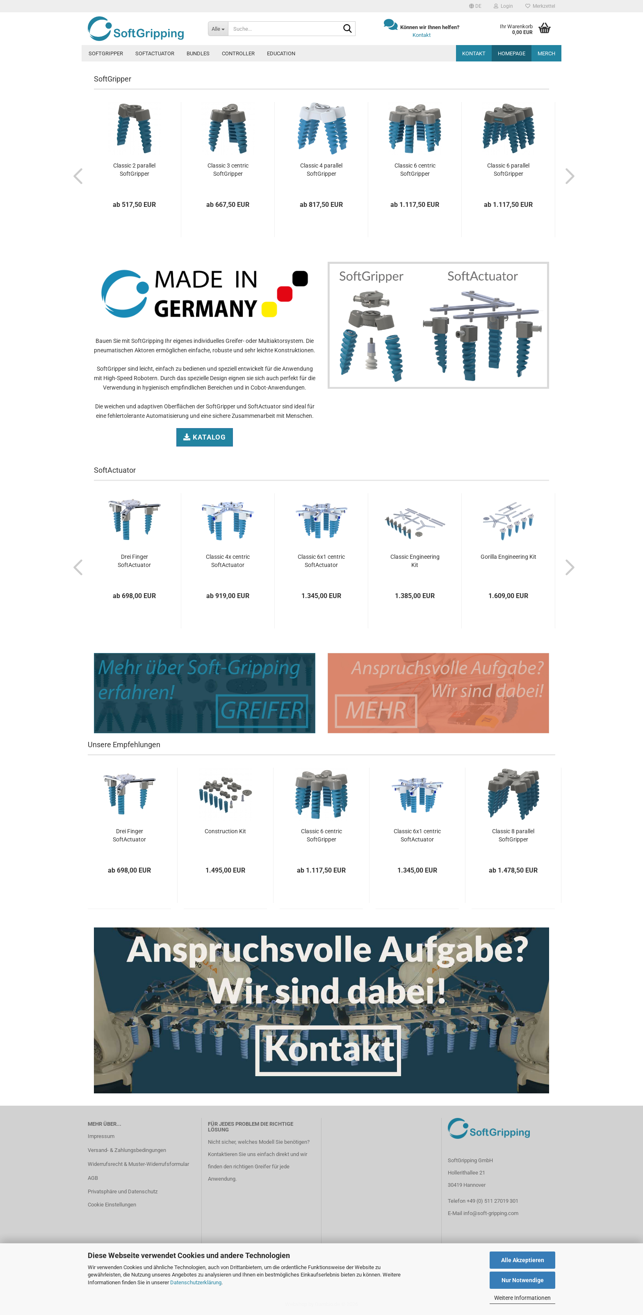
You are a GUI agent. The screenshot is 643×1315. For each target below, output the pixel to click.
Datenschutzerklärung (195, 1282)
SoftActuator (154, 53)
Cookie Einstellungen (112, 1205)
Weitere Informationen (522, 1298)
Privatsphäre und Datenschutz (122, 1191)
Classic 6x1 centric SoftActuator (321, 560)
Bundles (198, 53)
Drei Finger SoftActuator (134, 560)
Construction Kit (225, 831)
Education (281, 53)
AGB (93, 1178)
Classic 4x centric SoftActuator (228, 560)
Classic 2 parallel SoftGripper (134, 169)
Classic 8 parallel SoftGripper (513, 835)
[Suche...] (218, 28)
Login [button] (503, 6)
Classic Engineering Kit (415, 560)
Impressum (101, 1136)
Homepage (511, 53)
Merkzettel (540, 6)
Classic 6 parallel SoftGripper (508, 169)
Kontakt (422, 35)
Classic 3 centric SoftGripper (228, 169)
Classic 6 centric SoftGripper (415, 169)
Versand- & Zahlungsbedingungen (127, 1150)
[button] (475, 6)
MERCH (546, 53)
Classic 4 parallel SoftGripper (321, 169)
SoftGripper (106, 53)
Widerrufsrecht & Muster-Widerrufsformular (138, 1164)
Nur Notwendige (523, 1280)
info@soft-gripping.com (490, 1213)
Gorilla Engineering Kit (508, 556)
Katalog (204, 437)
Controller (238, 53)
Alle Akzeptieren (522, 1260)
